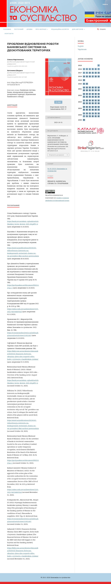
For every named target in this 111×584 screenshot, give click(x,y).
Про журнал (41, 29)
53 (84, 103)
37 (90, 94)
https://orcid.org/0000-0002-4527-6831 (17, 77)
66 (87, 110)
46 (98, 97)
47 (84, 100)
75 (95, 113)
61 (90, 107)
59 (84, 107)
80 (92, 116)
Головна (7, 29)
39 (95, 94)
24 (87, 87)
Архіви (29, 29)
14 (84, 76)
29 (84, 90)
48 (87, 100)
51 (95, 100)
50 (92, 100)
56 (92, 103)
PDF (59, 102)
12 (95, 73)
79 (90, 116)
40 (98, 94)
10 (90, 73)
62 (92, 107)
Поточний (18, 29)
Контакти (9, 33)
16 (90, 76)
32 (92, 90)
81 (95, 116)
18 (95, 76)
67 (90, 110)
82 (98, 116)
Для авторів (77, 29)
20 (84, 80)
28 (98, 87)
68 (92, 110)
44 (92, 97)
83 (84, 120)
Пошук (102, 29)
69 (95, 110)
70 (98, 110)
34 (98, 90)
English (81, 46)
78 (87, 116)
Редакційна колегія (60, 29)
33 (95, 90)
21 (84, 84)
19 (98, 76)
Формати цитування (56, 155)
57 (95, 103)
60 (87, 107)
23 (84, 87)
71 (84, 113)
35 (84, 94)
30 (87, 90)
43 (90, 97)
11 (92, 73)
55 (90, 103)
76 (98, 113)
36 (87, 94)
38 (92, 94)
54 (87, 103)
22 (87, 84)
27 (95, 87)
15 (87, 76)
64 (98, 107)
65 (84, 110)
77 (84, 116)
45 (95, 97)
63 (95, 107)
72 (87, 113)
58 (98, 103)
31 (90, 90)
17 (92, 76)
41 (84, 97)
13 (98, 73)
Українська (82, 49)
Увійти (105, 4)
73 (90, 113)
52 (98, 100)
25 (90, 87)
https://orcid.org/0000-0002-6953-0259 (17, 66)
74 (92, 113)
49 (90, 100)
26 (92, 87)
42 (87, 97)
